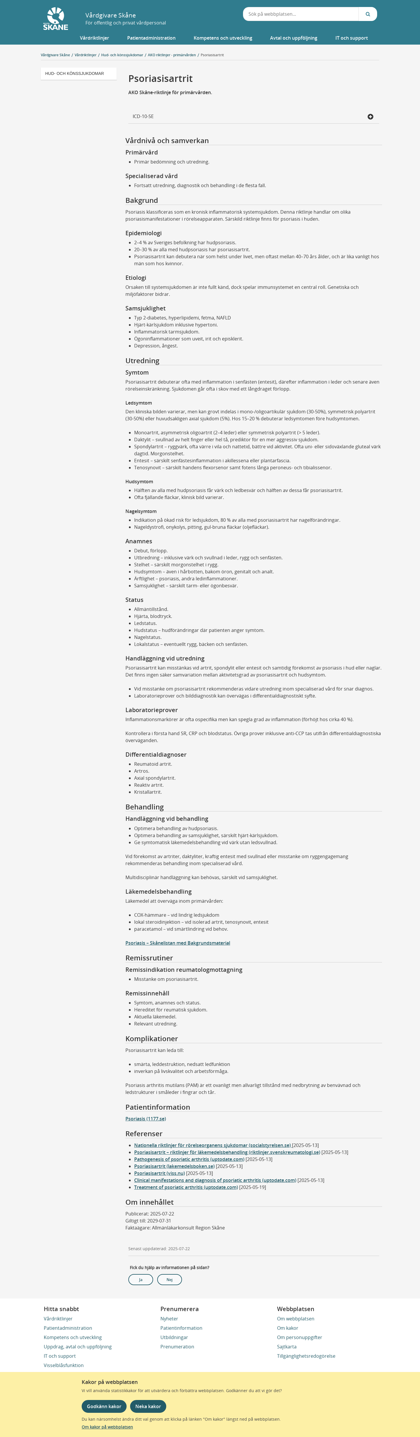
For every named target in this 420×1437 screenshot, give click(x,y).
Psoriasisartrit (212, 54)
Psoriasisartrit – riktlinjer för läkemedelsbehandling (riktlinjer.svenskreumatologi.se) (227, 1152)
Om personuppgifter (299, 1337)
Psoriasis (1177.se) (145, 1118)
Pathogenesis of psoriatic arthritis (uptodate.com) (189, 1159)
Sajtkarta (287, 1346)
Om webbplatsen (295, 1318)
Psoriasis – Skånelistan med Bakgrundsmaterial (177, 943)
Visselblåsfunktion (64, 1365)
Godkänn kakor (104, 1406)
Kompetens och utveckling (73, 1337)
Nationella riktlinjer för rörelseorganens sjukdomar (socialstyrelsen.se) (213, 1145)
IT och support (60, 1356)
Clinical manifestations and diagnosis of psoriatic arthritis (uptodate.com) (215, 1180)
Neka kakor (148, 1406)
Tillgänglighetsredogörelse (306, 1356)
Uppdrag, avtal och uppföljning (78, 1346)
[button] (94, 38)
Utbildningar (174, 1337)
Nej (170, 1279)
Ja (141, 1279)
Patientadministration (68, 1328)
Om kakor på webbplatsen (107, 1427)
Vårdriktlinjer (58, 1318)
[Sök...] (368, 14)
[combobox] (301, 14)
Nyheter (169, 1318)
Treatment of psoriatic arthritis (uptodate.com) (186, 1187)
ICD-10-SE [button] (253, 117)
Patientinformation (181, 1328)
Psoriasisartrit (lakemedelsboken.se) (174, 1166)
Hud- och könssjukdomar (74, 73)
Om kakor (287, 1328)
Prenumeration (177, 1346)
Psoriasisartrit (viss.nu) (159, 1173)
